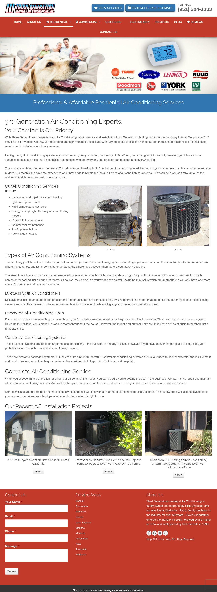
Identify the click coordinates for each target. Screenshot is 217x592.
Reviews (195, 22)
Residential (58, 22)
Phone (10, 531)
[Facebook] (148, 533)
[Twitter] (159, 533)
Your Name (13, 501)
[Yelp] (165, 533)
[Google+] (154, 533)
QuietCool (113, 22)
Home (18, 22)
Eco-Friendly (138, 22)
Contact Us (108, 32)
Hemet (79, 517)
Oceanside (82, 538)
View (38, 471)
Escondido (82, 506)
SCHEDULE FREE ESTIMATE (150, 8)
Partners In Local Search (131, 590)
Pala (78, 543)
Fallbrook (81, 511)
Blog (178, 22)
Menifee (80, 527)
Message (12, 546)
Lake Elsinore (83, 522)
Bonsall (80, 500)
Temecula (81, 549)
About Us (34, 22)
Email (10, 516)
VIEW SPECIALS (108, 8)
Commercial (88, 22)
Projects (162, 22)
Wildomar (81, 554)
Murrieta (80, 533)
